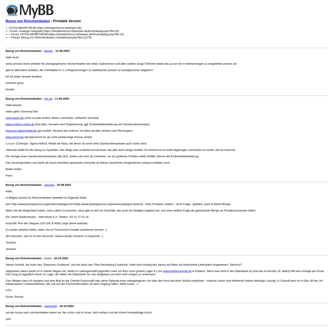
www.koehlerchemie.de (177, 271)
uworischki (50, 306)
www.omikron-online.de (20, 124)
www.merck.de (15, 137)
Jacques (49, 184)
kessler (48, 50)
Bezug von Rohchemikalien (28, 21)
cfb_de (48, 98)
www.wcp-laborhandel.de (21, 130)
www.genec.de (15, 117)
